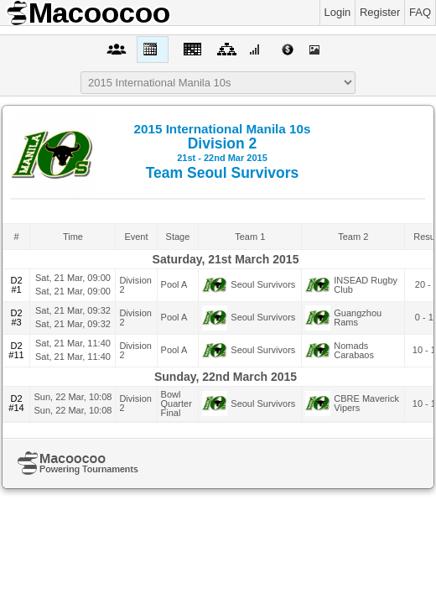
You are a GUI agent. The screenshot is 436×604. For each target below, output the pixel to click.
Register (380, 12)
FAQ (420, 12)
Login (337, 12)
